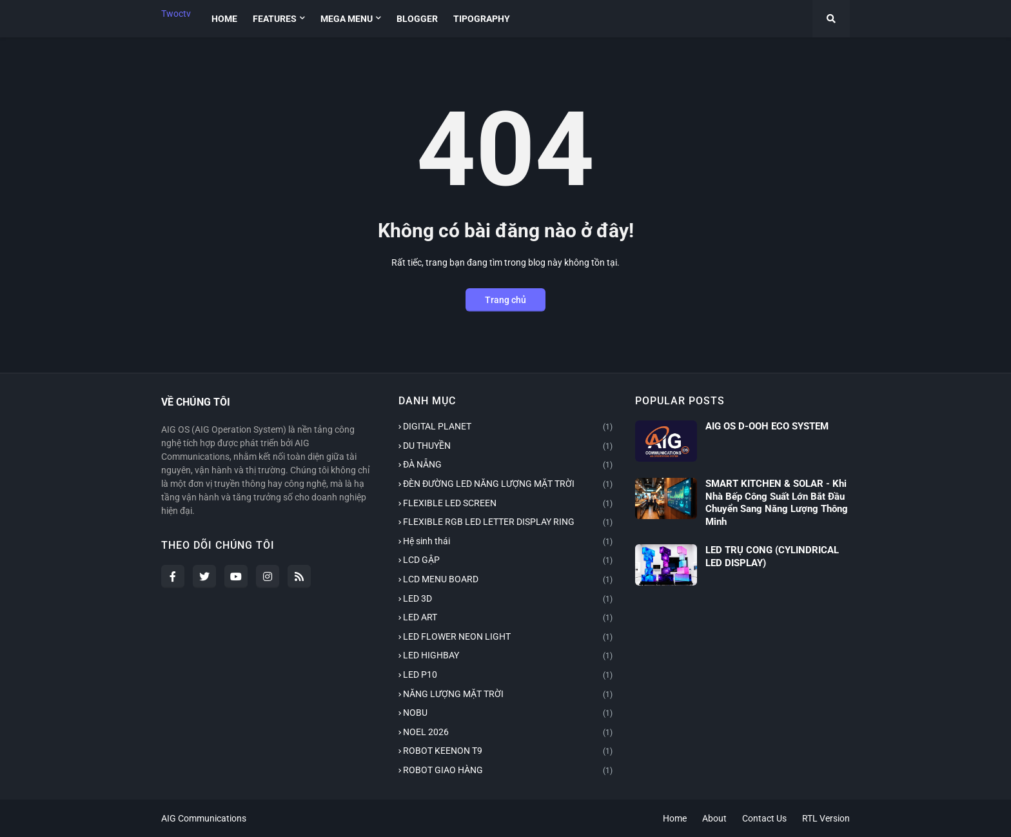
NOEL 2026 (508, 733)
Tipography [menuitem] (481, 19)
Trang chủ (505, 300)
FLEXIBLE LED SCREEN (508, 504)
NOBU (508, 713)
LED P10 (508, 675)
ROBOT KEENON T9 (508, 751)
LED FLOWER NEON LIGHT (508, 637)
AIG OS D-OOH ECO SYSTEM (767, 426)
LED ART (508, 618)
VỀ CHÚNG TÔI (195, 402)
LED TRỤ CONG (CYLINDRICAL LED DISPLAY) (772, 556)
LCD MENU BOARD (508, 580)
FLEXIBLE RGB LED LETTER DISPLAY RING (508, 523)
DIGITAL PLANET (508, 427)
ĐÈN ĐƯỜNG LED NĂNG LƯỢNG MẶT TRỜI (508, 484)
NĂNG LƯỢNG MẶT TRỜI (508, 695)
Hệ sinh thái (508, 542)
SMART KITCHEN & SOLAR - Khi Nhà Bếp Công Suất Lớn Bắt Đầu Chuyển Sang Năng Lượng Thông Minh (776, 502)
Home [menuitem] (224, 19)
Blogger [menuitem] (417, 19)
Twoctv (176, 13)
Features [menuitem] (275, 19)
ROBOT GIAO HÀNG (508, 771)
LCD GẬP (508, 561)
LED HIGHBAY (508, 656)
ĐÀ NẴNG (508, 465)
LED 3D (508, 599)
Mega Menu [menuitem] (346, 19)
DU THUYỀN (508, 446)
